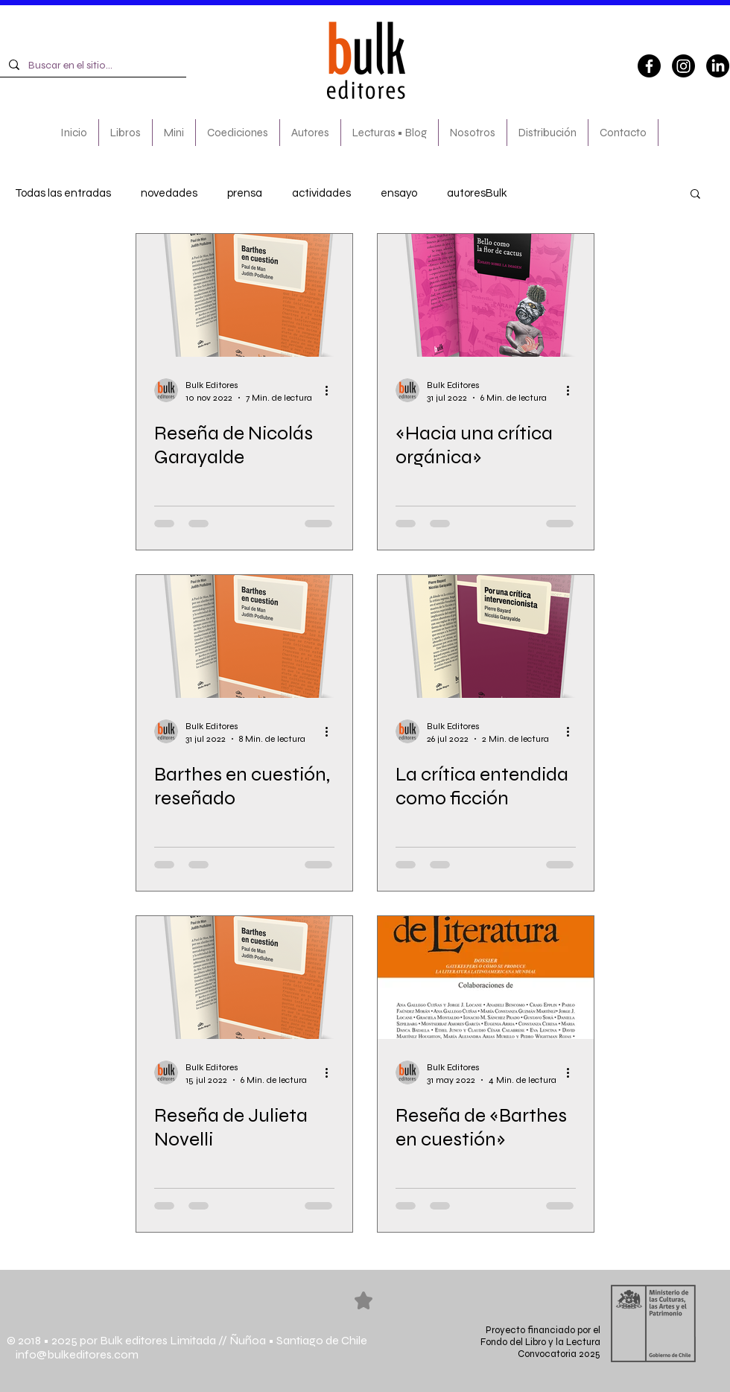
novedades (169, 193)
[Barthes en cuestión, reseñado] (244, 636)
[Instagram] (683, 65)
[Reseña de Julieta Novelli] (244, 977)
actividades (321, 193)
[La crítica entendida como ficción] (486, 636)
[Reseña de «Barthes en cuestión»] (486, 977)
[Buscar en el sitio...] (91, 65)
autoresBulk (477, 193)
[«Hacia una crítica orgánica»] (486, 295)
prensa (244, 193)
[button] (695, 195)
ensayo (399, 193)
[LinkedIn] (717, 65)
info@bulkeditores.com (73, 1354)
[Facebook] (649, 65)
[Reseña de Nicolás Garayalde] (244, 295)
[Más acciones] (332, 390)
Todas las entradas (63, 193)
